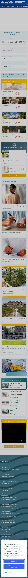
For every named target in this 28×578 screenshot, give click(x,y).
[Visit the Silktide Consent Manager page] (22, 572)
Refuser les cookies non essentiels (14, 566)
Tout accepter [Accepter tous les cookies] (13, 561)
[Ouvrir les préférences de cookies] (8, 573)
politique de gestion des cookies (12, 555)
